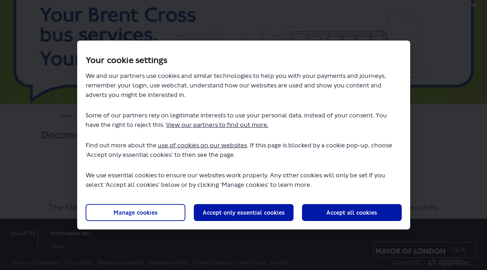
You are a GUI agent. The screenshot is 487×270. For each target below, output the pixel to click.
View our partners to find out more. (217, 125)
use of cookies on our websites (202, 145)
